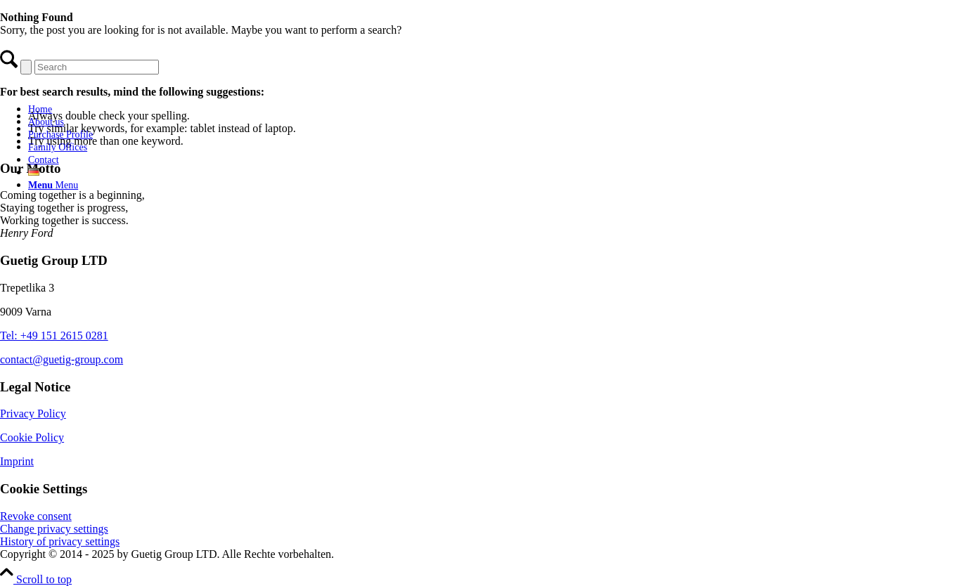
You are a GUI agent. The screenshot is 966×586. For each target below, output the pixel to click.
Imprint (17, 461)
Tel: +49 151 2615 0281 (54, 335)
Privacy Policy (33, 413)
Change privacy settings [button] (54, 529)
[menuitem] (123, 109)
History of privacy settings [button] (60, 541)
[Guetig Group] (109, 85)
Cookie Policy (32, 437)
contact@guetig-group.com (61, 359)
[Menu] (53, 185)
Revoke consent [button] (36, 516)
